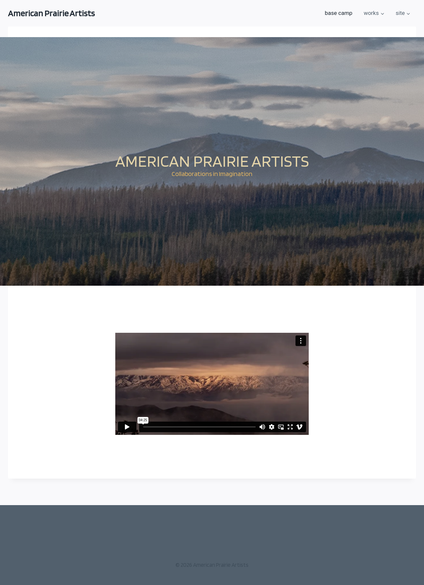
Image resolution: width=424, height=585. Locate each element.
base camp (338, 13)
